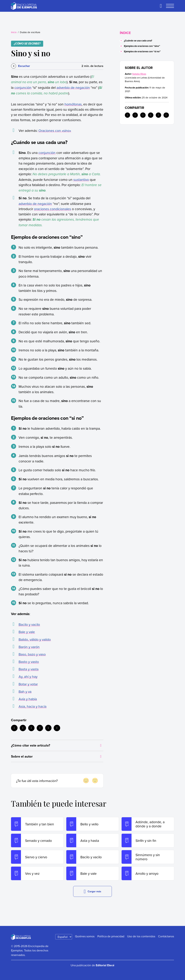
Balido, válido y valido (35, 639)
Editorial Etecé (105, 965)
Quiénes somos (84, 936)
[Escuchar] (20, 66)
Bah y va (25, 691)
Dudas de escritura (30, 32)
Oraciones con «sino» (54, 130)
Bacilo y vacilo (29, 624)
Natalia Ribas (139, 73)
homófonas (73, 104)
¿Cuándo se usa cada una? (138, 40)
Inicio (14, 32)
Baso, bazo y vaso (32, 654)
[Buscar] (160, 6)
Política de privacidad (110, 936)
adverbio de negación (73, 87)
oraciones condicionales (52, 208)
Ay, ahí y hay (28, 676)
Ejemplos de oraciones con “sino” (142, 46)
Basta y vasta (28, 669)
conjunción (22, 87)
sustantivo (81, 179)
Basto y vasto (29, 661)
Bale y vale (27, 631)
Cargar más (92, 891)
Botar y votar (28, 684)
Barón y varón (29, 646)
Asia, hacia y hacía (32, 706)
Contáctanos (166, 936)
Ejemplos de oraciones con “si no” (142, 51)
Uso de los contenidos (141, 936)
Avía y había (28, 698)
